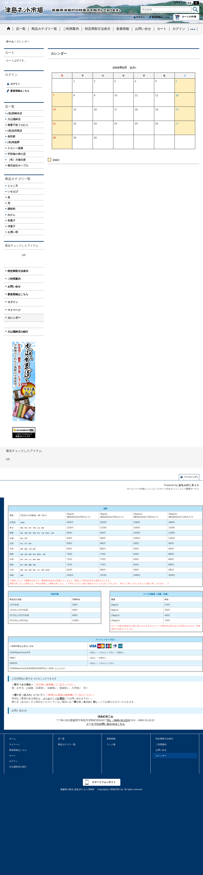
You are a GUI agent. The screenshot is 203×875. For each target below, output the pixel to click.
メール (46, 698)
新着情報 (111, 738)
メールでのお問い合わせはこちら (105, 724)
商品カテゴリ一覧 (67, 744)
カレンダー (14, 317)
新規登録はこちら (160, 17)
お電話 (60, 698)
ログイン (140, 17)
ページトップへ (191, 477)
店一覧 (61, 738)
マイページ (14, 309)
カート (12, 755)
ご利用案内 (14, 278)
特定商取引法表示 (18, 271)
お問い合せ (14, 286)
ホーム (12, 738)
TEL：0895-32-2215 (118, 720)
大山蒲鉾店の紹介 (18, 331)
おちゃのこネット (188, 485)
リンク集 (111, 744)
